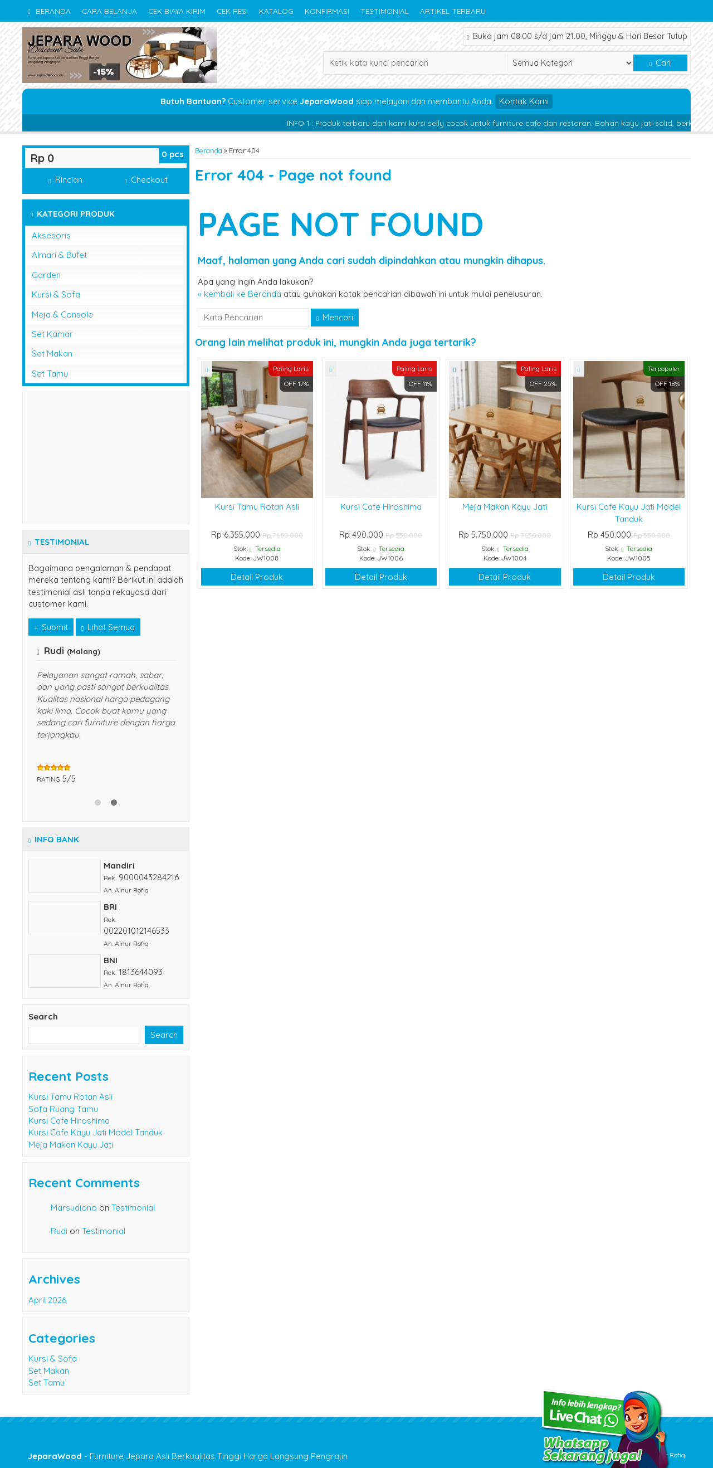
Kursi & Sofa (56, 294)
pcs (173, 154)
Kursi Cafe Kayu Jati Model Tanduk (95, 1132)
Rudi (59, 1231)
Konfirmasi (327, 11)
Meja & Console (62, 314)
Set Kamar (52, 334)
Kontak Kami (524, 101)
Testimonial (384, 11)
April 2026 (47, 1300)
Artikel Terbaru (453, 11)
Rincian (65, 179)
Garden (46, 275)
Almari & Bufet (59, 255)
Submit (51, 627)
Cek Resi (232, 11)
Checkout (146, 179)
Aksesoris (51, 235)
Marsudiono (74, 1207)
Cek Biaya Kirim (177, 11)
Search (43, 1016)
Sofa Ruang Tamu (63, 1109)
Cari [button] (660, 63)
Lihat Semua (108, 627)
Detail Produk (257, 577)
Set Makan (52, 353)
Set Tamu (50, 373)
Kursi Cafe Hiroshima (381, 506)
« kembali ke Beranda (239, 294)
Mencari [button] (334, 317)
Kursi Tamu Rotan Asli (257, 506)
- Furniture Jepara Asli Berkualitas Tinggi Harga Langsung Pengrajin (188, 1456)
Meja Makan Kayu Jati (504, 506)
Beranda (49, 11)
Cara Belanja (109, 11)
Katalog (276, 11)
